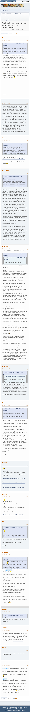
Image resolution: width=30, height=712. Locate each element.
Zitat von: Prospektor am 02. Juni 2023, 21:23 (14, 408)
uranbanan (5, 101)
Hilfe (7, 707)
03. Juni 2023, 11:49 (6, 405)
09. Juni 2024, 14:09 (6, 630)
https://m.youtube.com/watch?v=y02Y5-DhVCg (13, 478)
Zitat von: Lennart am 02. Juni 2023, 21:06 (14, 372)
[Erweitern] (5, 45)
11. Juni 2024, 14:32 (6, 665)
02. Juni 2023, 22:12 (6, 248)
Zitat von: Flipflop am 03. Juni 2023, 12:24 (14, 527)
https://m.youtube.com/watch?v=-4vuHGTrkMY (13, 487)
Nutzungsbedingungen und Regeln (15, 707)
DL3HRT (4, 609)
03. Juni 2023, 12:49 (6, 496)
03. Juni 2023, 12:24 (6, 465)
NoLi (3, 38)
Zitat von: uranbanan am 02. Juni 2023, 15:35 (14, 43)
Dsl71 (4, 647)
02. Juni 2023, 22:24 (6, 368)
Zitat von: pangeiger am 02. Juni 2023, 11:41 (14, 558)
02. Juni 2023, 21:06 (6, 140)
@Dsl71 (5, 679)
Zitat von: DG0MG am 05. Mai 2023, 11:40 (14, 176)
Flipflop (4, 462)
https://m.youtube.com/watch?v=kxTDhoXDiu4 (13, 514)
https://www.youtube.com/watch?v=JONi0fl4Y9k (13, 158)
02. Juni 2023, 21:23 (6, 172)
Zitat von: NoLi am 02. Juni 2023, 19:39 (13, 254)
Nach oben (4, 698)
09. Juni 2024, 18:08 (6, 650)
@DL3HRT (5, 668)
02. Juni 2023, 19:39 (6, 40)
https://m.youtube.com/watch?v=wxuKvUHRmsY (13, 482)
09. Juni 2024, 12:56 (6, 554)
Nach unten (4, 33)
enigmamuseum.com (18, 640)
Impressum (4, 707)
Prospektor (5, 170)
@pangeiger (8, 570)
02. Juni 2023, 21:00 (6, 103)
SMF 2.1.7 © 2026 (9, 708)
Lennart (4, 138)
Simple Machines (17, 708)
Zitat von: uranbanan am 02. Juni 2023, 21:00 (14, 144)
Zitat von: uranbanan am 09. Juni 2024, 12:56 (14, 615)
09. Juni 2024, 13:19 (6, 611)
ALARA (4, 628)
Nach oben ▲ (25, 707)
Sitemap (22, 708)
